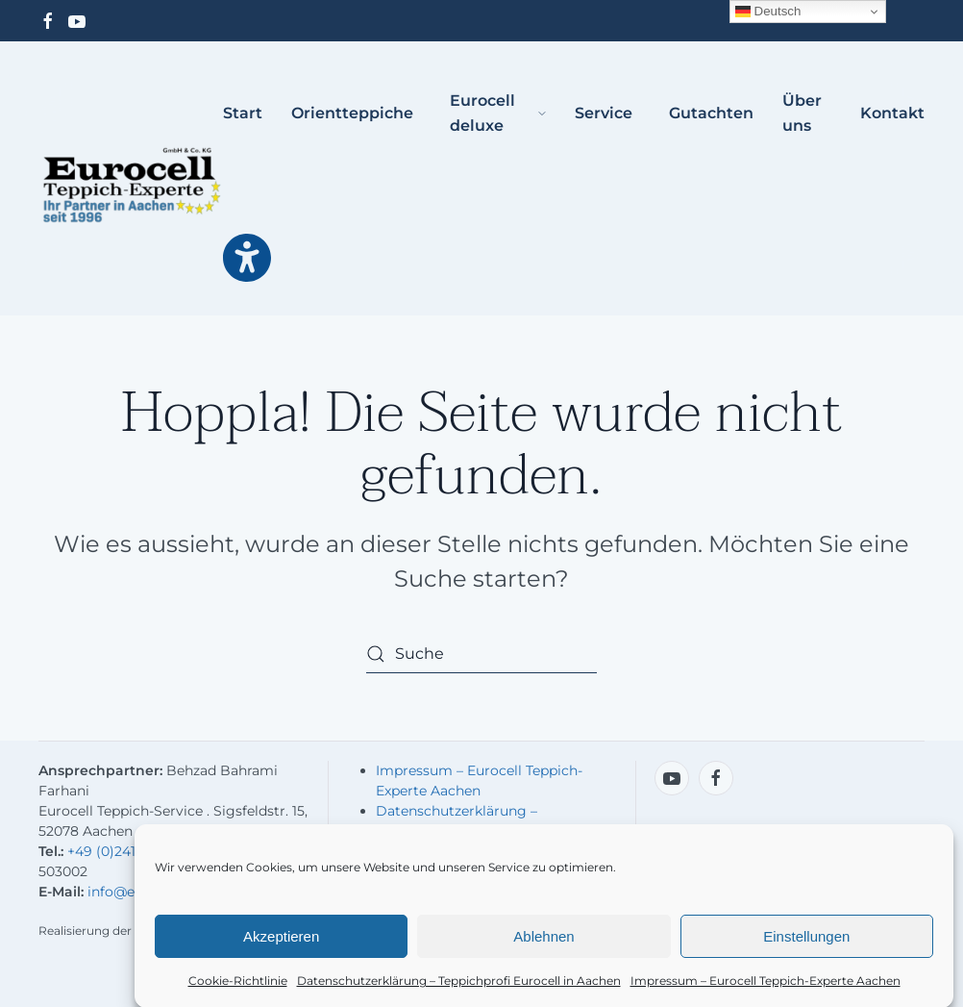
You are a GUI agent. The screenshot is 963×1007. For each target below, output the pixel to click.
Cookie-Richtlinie (237, 986)
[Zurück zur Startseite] (130, 185)
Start (242, 113)
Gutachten (711, 113)
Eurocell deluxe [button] (498, 113)
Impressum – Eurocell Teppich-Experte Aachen (765, 986)
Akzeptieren (281, 941)
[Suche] (481, 654)
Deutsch (768, 11)
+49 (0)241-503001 (126, 851)
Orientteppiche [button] (352, 113)
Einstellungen (806, 941)
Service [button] (603, 113)
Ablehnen (543, 941)
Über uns (802, 113)
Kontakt (892, 113)
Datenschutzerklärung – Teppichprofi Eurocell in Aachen (459, 986)
